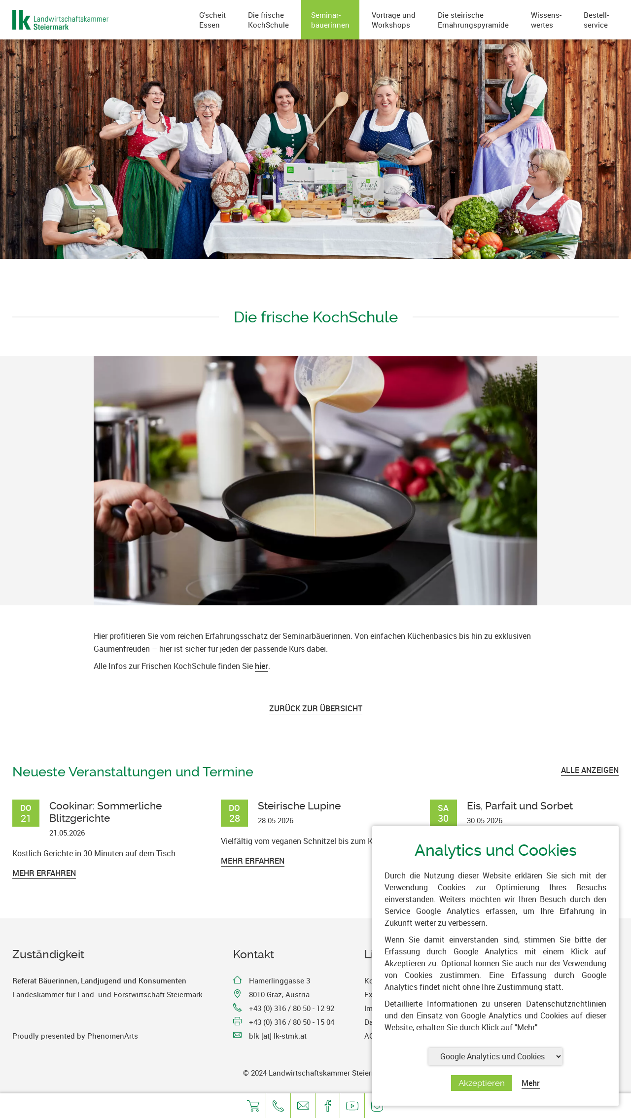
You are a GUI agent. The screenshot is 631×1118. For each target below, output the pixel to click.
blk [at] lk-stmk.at (278, 1036)
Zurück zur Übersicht (315, 708)
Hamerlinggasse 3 (279, 980)
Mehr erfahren (44, 873)
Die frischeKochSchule (268, 20)
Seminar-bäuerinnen (330, 20)
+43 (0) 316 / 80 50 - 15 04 (291, 1022)
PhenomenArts (112, 1036)
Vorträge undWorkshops (394, 20)
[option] (315, 480)
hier (261, 666)
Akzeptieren (481, 1083)
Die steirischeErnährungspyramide (473, 20)
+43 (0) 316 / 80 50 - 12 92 (291, 1008)
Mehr (531, 1083)
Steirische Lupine (299, 806)
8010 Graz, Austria (279, 994)
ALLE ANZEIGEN (590, 770)
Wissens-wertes (546, 20)
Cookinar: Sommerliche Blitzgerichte (105, 812)
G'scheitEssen (212, 20)
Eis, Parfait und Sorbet (520, 806)
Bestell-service (596, 20)
